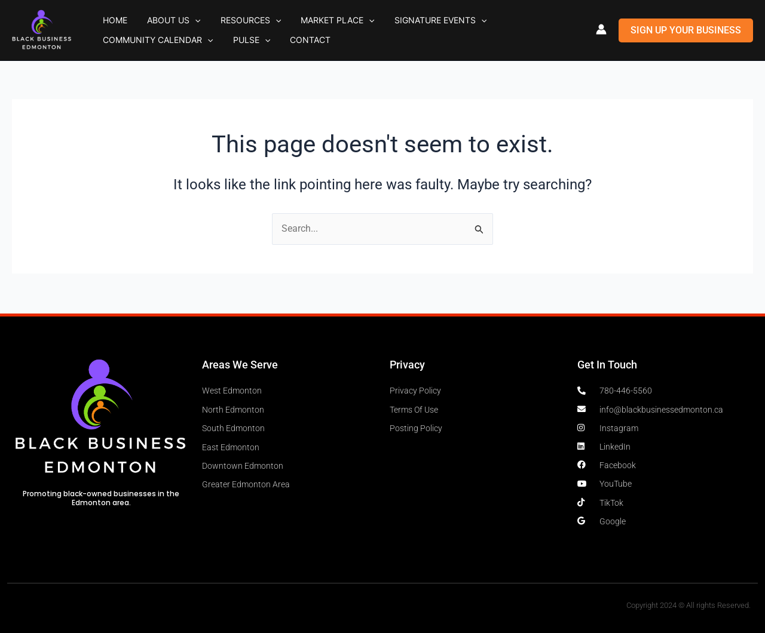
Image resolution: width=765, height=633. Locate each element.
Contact (161, 43)
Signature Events (384, 18)
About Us (155, 18)
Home (109, 18)
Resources (219, 18)
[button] (176, 18)
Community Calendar (492, 18)
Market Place (294, 18)
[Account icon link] (601, 29)
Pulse (115, 43)
